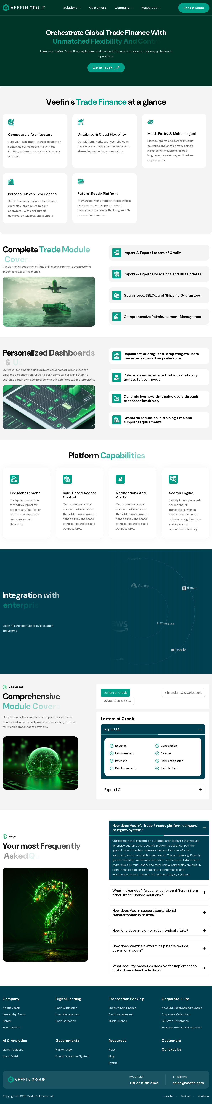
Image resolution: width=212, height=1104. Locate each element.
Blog (111, 1056)
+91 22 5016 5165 (143, 1083)
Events (113, 1063)
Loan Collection (66, 1021)
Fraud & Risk (11, 1056)
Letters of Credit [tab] (115, 693)
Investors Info (11, 1027)
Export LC (112, 789)
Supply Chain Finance (122, 1008)
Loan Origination (66, 1008)
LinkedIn (168, 1096)
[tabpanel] (153, 755)
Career (7, 1021)
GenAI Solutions (13, 1049)
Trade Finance (118, 1021)
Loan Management (68, 1014)
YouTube (203, 1096)
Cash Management (121, 1014)
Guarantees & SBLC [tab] (117, 701)
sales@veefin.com (188, 1083)
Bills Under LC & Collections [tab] (183, 693)
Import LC (112, 729)
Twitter (185, 1096)
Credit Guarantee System (72, 1056)
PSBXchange (64, 1049)
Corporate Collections (176, 1014)
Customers (97, 8)
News (112, 1049)
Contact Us (171, 1049)
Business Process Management (182, 1027)
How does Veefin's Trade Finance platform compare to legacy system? (154, 834)
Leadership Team (14, 1014)
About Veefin (11, 1008)
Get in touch (102, 68)
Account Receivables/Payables (182, 1008)
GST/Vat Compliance (175, 1021)
